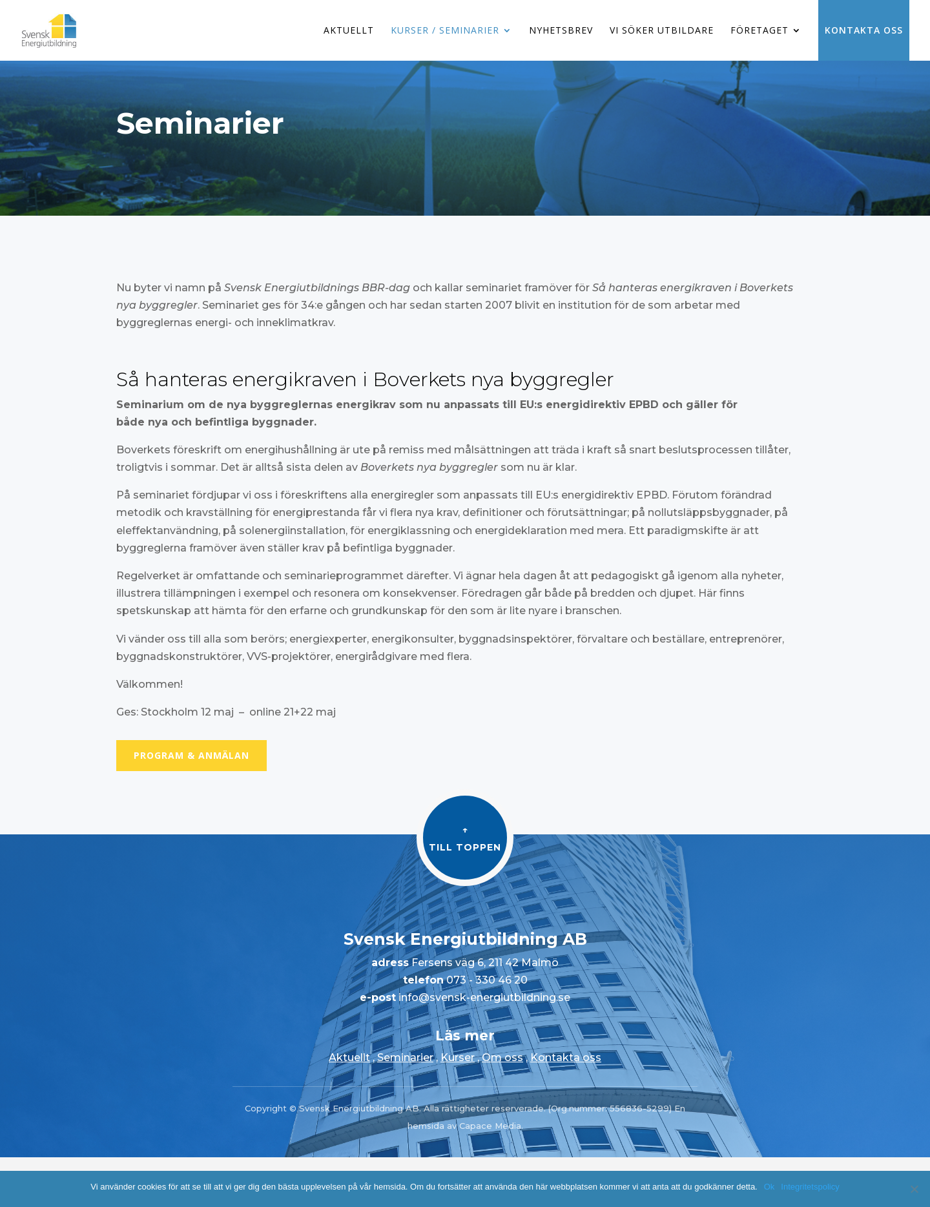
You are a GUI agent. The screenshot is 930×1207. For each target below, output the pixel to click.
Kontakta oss (864, 30)
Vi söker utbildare (662, 31)
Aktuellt (349, 31)
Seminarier (405, 1057)
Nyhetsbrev (561, 31)
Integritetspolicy (810, 1187)
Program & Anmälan (191, 755)
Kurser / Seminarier (445, 31)
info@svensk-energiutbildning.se (483, 997)
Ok (769, 1187)
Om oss (502, 1057)
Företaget (759, 31)
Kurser (457, 1057)
